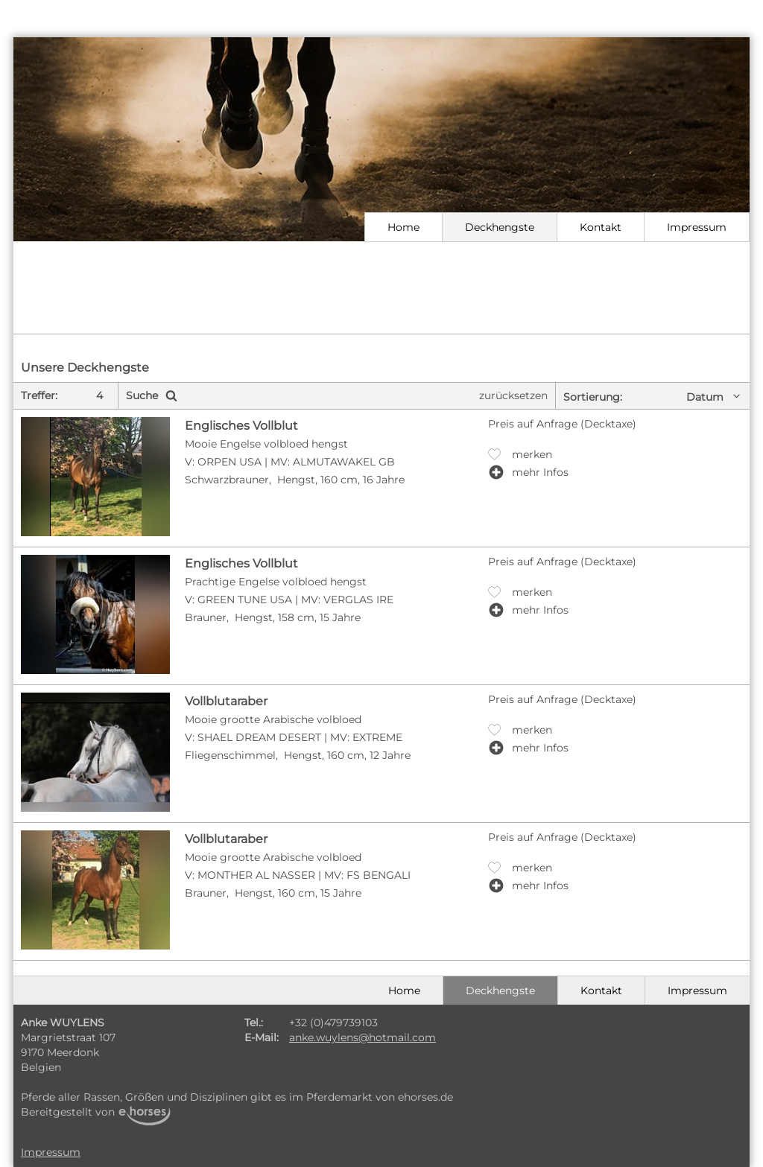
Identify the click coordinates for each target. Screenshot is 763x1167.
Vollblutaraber (226, 701)
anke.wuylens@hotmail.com (362, 1037)
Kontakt (600, 227)
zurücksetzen (513, 395)
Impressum (696, 227)
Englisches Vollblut (241, 426)
